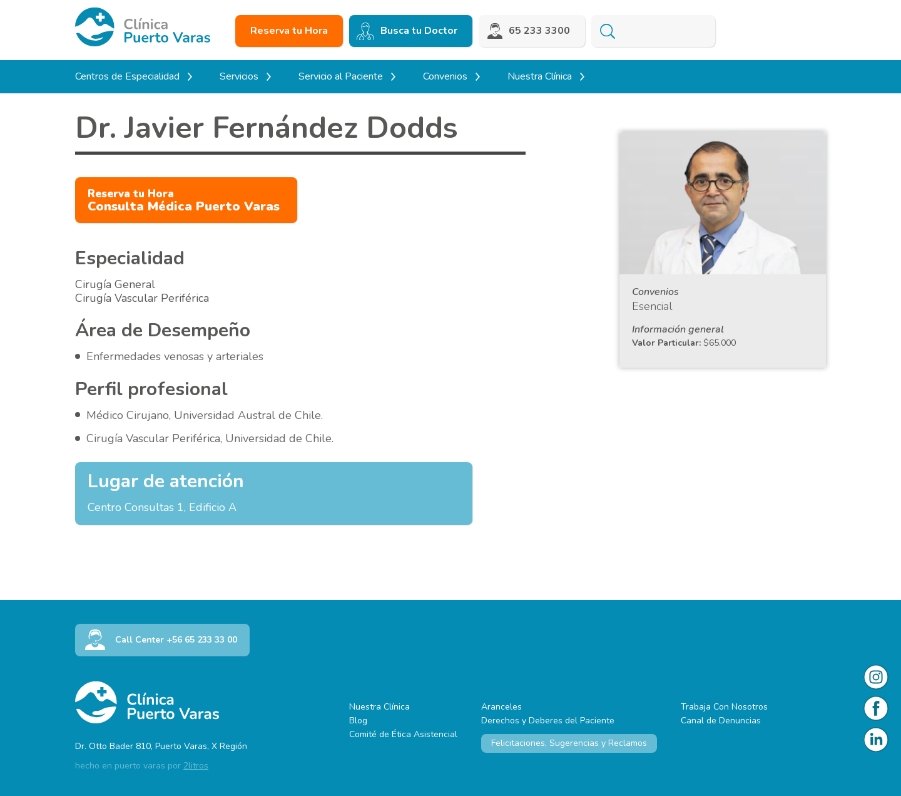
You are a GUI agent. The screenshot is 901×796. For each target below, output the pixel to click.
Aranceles (501, 707)
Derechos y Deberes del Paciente (547, 720)
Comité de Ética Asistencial (403, 734)
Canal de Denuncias (721, 720)
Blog (358, 720)
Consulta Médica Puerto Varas (184, 201)
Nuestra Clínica (379, 707)
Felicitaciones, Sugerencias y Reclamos (569, 743)
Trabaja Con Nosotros (724, 707)
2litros (195, 766)
